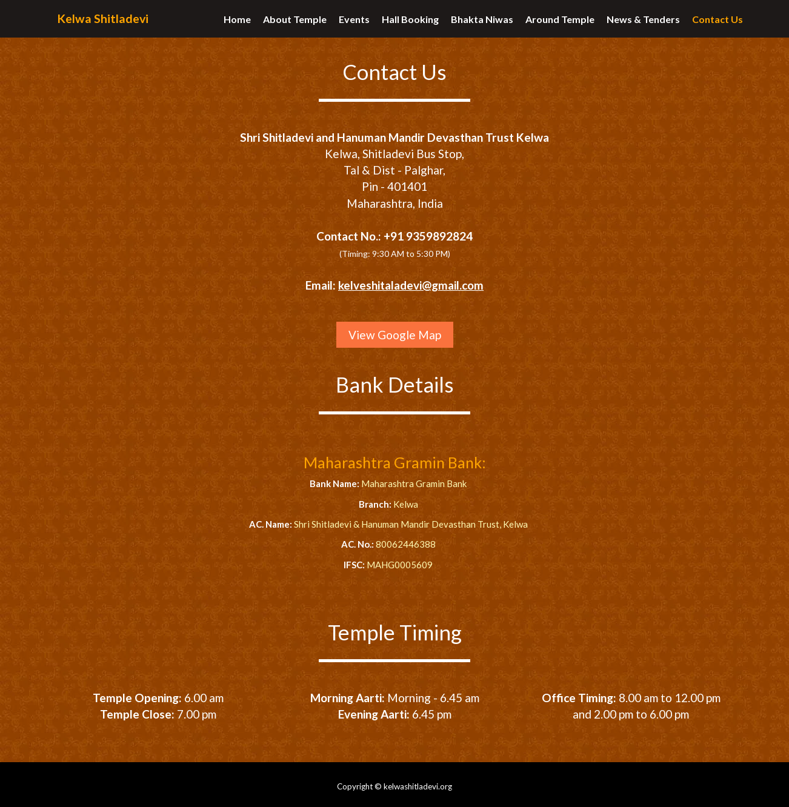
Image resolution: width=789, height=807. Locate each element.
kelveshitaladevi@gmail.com (411, 285)
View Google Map (394, 335)
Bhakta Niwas (482, 24)
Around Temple (559, 24)
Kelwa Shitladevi (105, 25)
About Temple (295, 24)
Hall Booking (410, 24)
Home (237, 24)
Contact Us (717, 24)
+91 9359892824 (428, 236)
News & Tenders (643, 24)
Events (354, 24)
